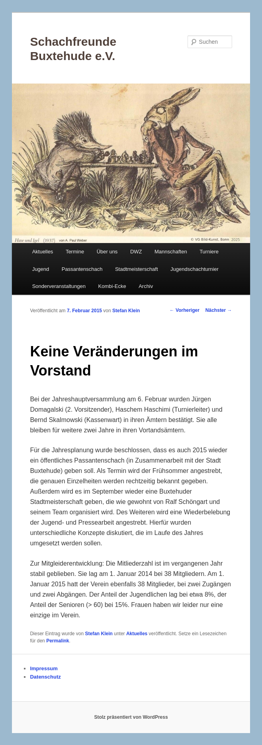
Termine (75, 252)
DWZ (136, 252)
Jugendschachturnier (194, 269)
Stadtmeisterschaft (136, 269)
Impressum (43, 668)
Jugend (40, 269)
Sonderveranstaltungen (59, 286)
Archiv (146, 286)
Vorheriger (184, 310)
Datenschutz (45, 677)
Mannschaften (170, 252)
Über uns (107, 252)
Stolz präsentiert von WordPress (131, 717)
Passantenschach (82, 269)
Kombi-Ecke (112, 286)
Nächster (218, 310)
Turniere (209, 252)
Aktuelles (42, 252)
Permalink (57, 641)
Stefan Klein (126, 310)
